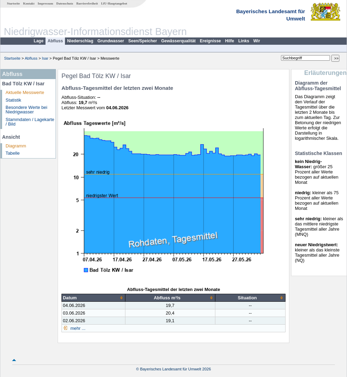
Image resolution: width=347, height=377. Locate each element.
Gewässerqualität (178, 40)
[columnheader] (93, 297)
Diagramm (16, 145)
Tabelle (13, 153)
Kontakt (29, 3)
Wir (256, 40)
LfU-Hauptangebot (114, 3)
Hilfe (229, 40)
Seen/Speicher (142, 40)
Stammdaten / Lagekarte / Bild (30, 122)
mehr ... (77, 328)
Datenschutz (64, 3)
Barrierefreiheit (87, 3)
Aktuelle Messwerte (25, 92)
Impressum (45, 3)
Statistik (13, 100)
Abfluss (55, 40)
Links (243, 40)
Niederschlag (80, 40)
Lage (38, 40)
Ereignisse (210, 40)
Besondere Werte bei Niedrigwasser (26, 109)
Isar (45, 58)
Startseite (13, 3)
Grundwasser (111, 40)
